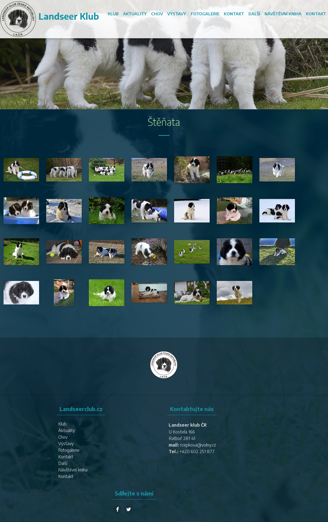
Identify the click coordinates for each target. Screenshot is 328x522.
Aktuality (135, 13)
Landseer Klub (68, 16)
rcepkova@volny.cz (198, 445)
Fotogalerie (205, 13)
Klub (113, 13)
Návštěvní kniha (283, 13)
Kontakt (234, 13)
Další (254, 13)
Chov (157, 13)
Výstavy (177, 13)
